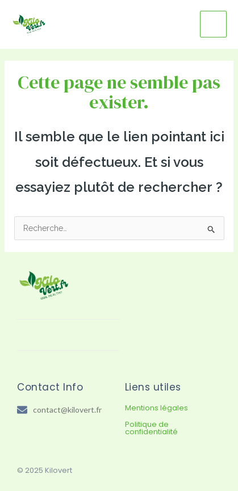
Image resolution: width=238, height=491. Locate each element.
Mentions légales (156, 407)
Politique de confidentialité (151, 428)
